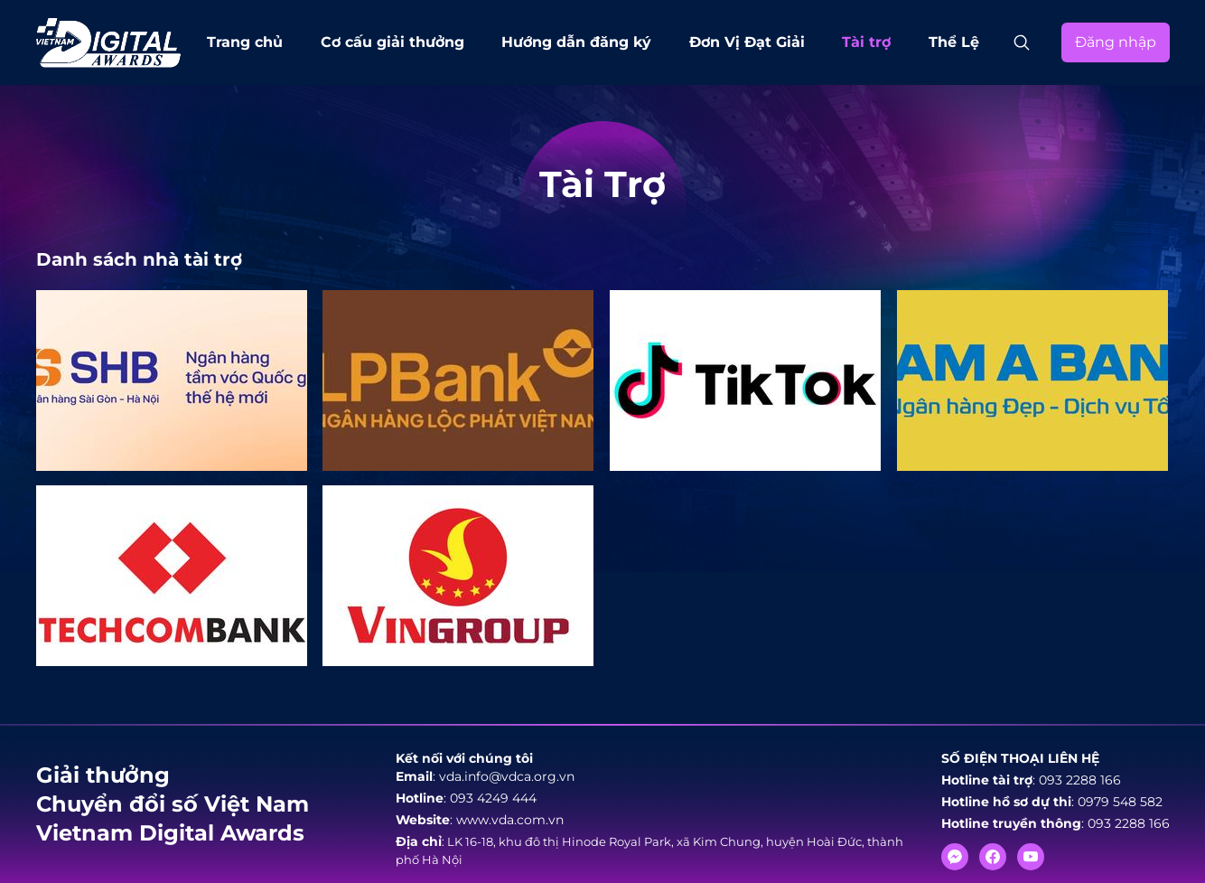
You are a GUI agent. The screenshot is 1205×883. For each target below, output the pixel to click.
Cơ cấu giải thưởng (392, 42)
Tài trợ (866, 42)
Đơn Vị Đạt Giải (747, 42)
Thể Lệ (954, 42)
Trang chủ (245, 42)
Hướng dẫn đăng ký (576, 42)
